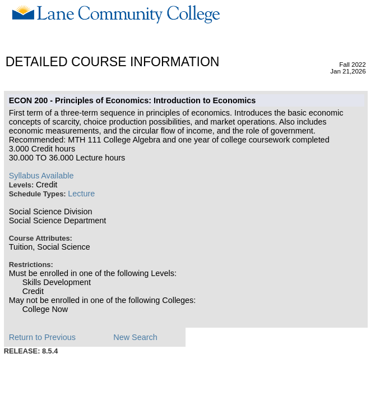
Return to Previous (42, 337)
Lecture (81, 193)
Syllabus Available (41, 175)
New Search (135, 337)
